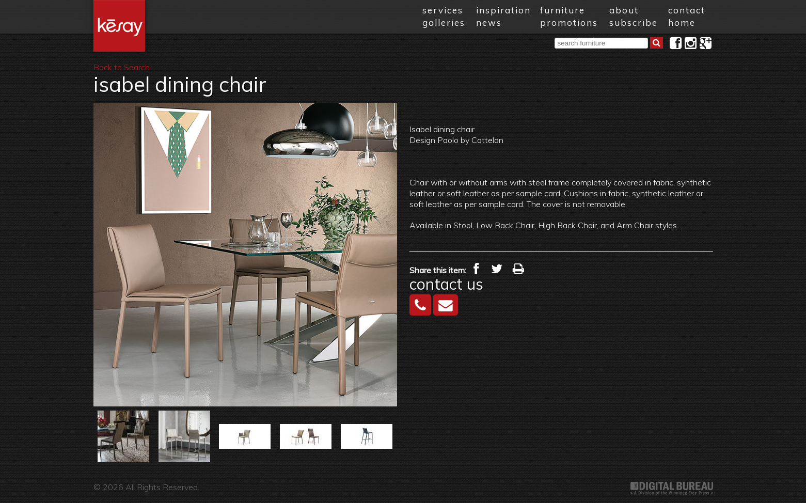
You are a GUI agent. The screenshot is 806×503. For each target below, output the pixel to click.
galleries (443, 22)
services (442, 10)
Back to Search (121, 67)
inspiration (503, 10)
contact (686, 10)
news (489, 22)
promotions (569, 22)
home (682, 22)
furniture (562, 10)
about (624, 10)
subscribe (633, 22)
